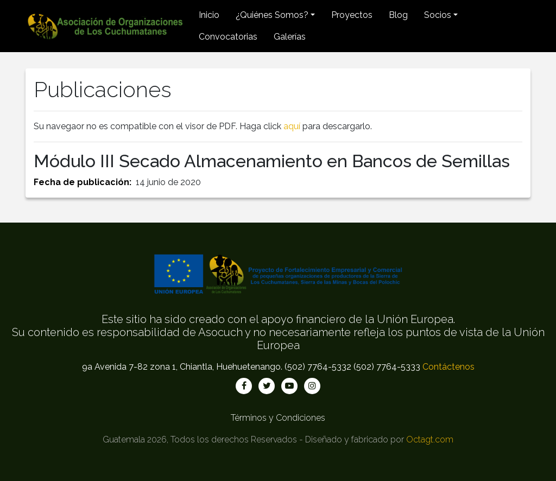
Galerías (290, 36)
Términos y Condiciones (278, 418)
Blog (398, 15)
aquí (291, 126)
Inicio (209, 15)
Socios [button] (437, 15)
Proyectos (351, 15)
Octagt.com (429, 439)
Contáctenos (448, 367)
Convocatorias (228, 36)
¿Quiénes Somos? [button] (272, 15)
